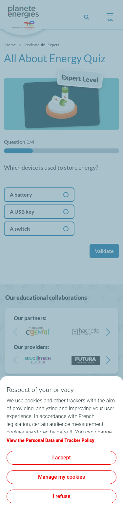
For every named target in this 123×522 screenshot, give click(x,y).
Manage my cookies (61, 477)
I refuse (62, 496)
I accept (61, 457)
